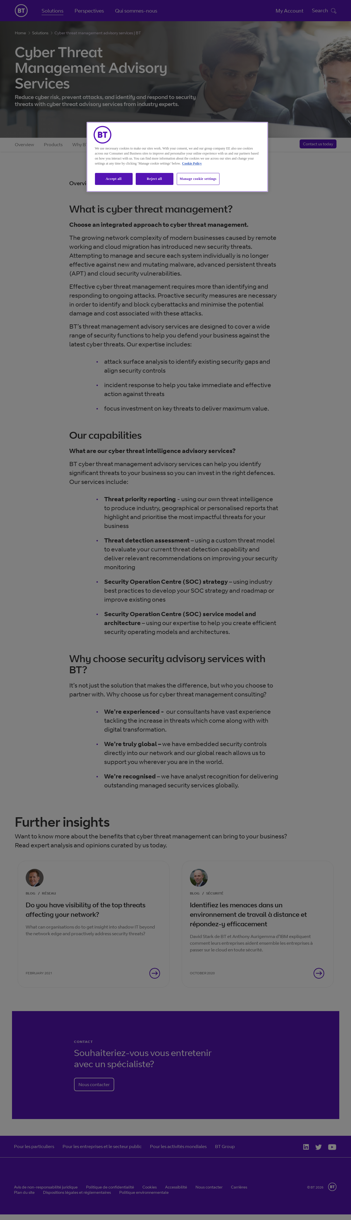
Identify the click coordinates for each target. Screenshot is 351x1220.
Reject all (154, 179)
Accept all (114, 179)
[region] (177, 157)
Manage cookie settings (198, 179)
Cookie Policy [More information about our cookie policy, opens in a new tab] (192, 163)
